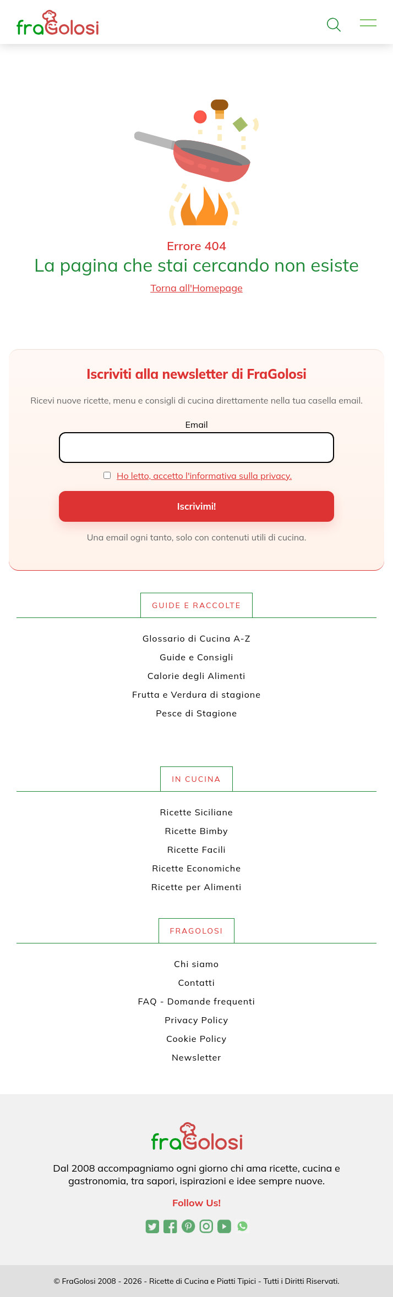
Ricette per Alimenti (196, 886)
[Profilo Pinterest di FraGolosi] (188, 1227)
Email (196, 424)
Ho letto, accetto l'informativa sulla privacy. (204, 475)
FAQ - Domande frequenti (196, 1001)
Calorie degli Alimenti (196, 675)
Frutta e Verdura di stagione (196, 694)
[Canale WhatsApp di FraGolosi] (242, 1227)
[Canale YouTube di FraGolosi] (224, 1227)
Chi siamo (196, 963)
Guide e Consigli (196, 657)
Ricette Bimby (196, 830)
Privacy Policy (196, 1019)
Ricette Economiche (196, 868)
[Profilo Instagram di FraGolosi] (206, 1227)
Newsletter (196, 1057)
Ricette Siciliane (196, 812)
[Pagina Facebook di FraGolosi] (170, 1227)
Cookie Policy (196, 1038)
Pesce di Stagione (196, 713)
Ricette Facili (196, 849)
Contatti (196, 982)
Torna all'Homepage (196, 288)
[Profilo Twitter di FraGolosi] (152, 1227)
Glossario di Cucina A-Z (196, 638)
